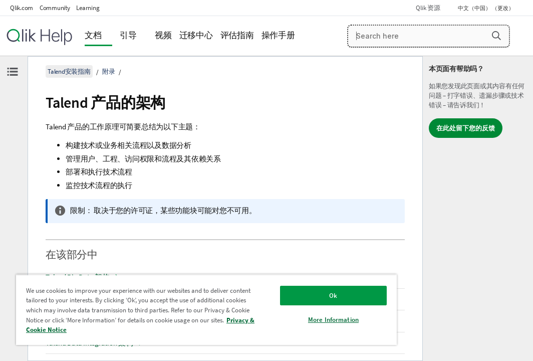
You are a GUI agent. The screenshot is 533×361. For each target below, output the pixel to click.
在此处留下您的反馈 (465, 128)
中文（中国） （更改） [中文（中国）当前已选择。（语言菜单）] (486, 8)
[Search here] (428, 36)
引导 (128, 35)
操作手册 (278, 35)
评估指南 (237, 35)
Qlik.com (21, 8)
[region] (170, 306)
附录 (108, 71)
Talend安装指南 (69, 71)
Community (55, 8)
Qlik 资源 (428, 8)
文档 (93, 35)
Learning (87, 8)
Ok (273, 288)
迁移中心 (196, 35)
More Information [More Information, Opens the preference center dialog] (272, 312)
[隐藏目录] (12, 71)
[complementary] (478, 208)
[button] (496, 36)
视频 (163, 35)
